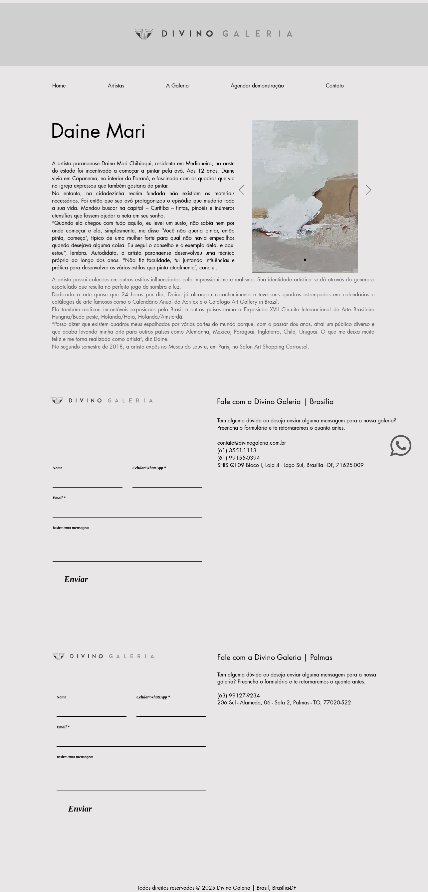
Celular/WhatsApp (147, 468)
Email (58, 498)
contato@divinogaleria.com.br (251, 442)
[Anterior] (241, 190)
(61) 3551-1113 (237, 450)
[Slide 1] (305, 260)
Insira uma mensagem (71, 528)
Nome (57, 468)
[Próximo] (368, 190)
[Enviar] (76, 579)
